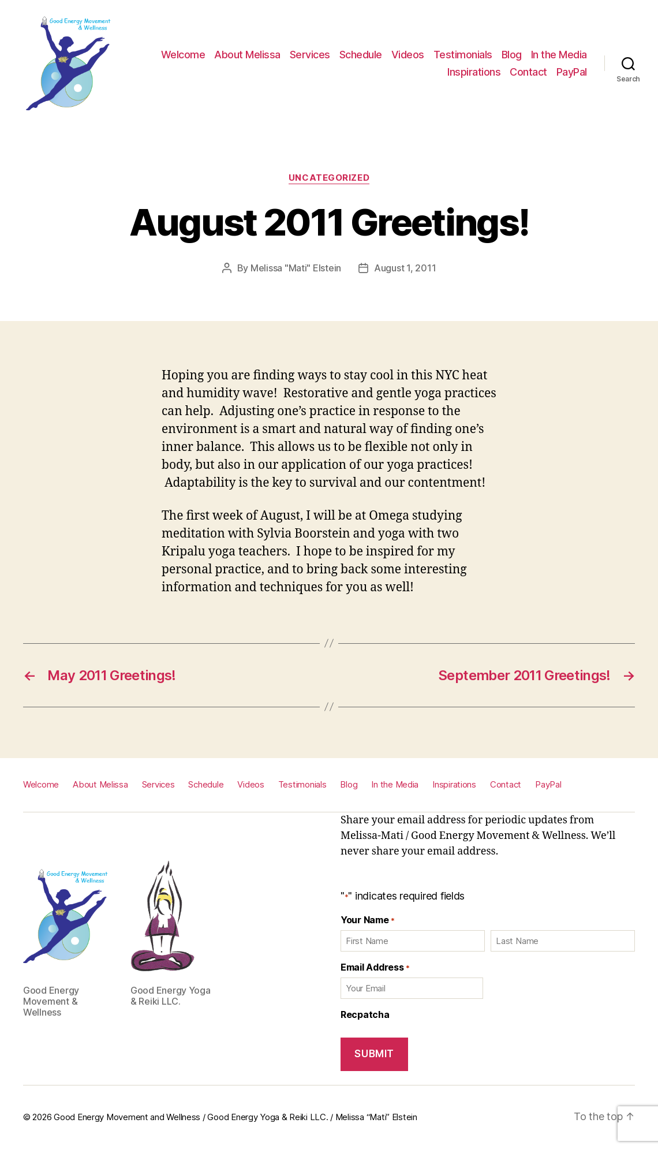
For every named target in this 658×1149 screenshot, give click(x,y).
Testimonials (462, 55)
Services (310, 55)
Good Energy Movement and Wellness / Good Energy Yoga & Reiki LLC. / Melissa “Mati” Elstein (235, 1116)
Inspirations (473, 72)
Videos (407, 55)
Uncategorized (329, 178)
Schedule (360, 55)
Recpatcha (365, 1014)
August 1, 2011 (405, 268)
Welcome (183, 55)
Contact (528, 72)
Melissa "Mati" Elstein (296, 268)
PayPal (571, 72)
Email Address (375, 967)
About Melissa (247, 55)
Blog (512, 55)
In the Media (559, 55)
